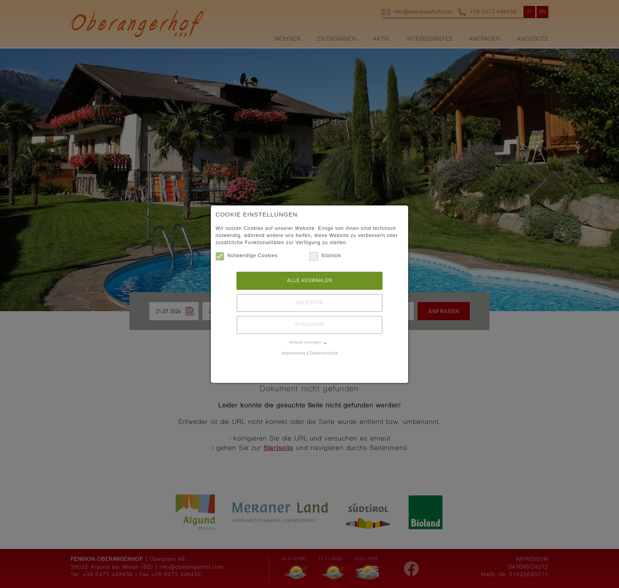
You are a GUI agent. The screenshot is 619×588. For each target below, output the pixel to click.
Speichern (309, 325)
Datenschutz (324, 353)
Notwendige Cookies (247, 255)
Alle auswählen (309, 280)
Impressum (293, 353)
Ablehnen (309, 303)
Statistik (325, 255)
